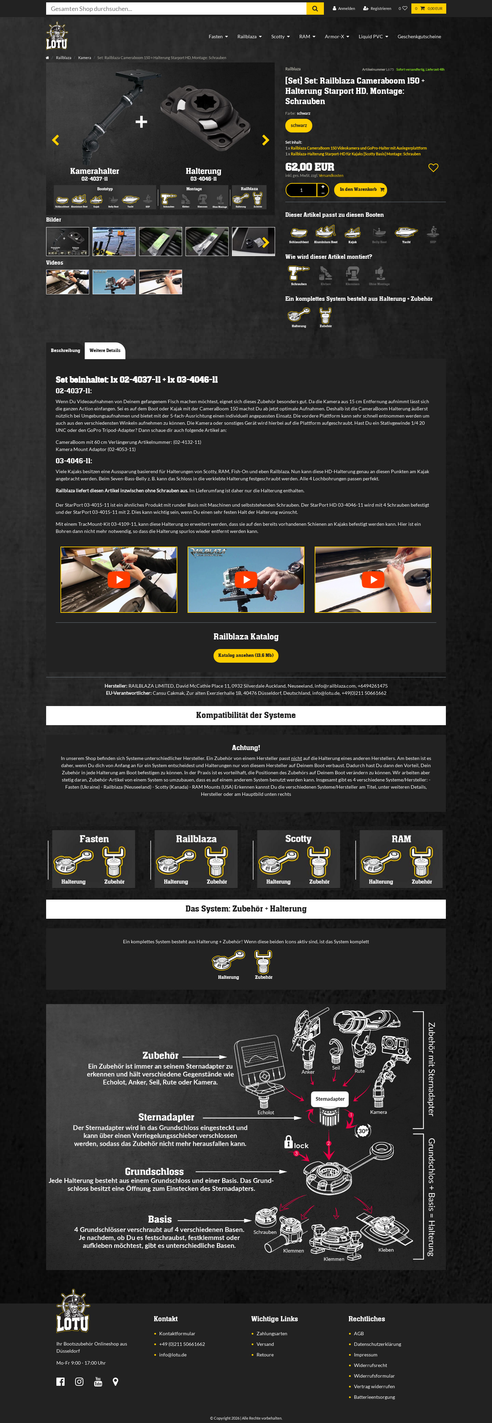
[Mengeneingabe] (301, 190)
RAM (304, 36)
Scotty (278, 36)
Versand (265, 1344)
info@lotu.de (173, 1354)
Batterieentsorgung (374, 1397)
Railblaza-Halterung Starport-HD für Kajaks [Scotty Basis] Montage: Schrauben (356, 154)
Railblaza (247, 36)
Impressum (366, 1354)
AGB (359, 1333)
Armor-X (334, 36)
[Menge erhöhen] (322, 187)
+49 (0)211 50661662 (182, 1344)
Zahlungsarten (272, 1333)
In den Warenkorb (362, 190)
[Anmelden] (344, 8)
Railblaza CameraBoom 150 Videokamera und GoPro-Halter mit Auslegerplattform (359, 148)
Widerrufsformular (374, 1376)
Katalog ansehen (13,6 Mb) (246, 655)
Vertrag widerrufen (374, 1386)
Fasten (216, 36)
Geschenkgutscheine (419, 36)
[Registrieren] (377, 8)
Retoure (265, 1354)
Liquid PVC (371, 36)
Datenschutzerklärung (377, 1344)
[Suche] (315, 8)
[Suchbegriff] (176, 8)
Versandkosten (331, 175)
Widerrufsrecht (370, 1365)
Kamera (84, 57)
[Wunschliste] (403, 8)
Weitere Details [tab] (105, 350)
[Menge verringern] (322, 193)
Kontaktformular (177, 1333)
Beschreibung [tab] (65, 350)
